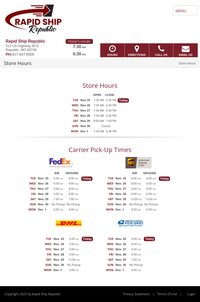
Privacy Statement (136, 294)
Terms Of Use (167, 294)
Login (191, 294)
